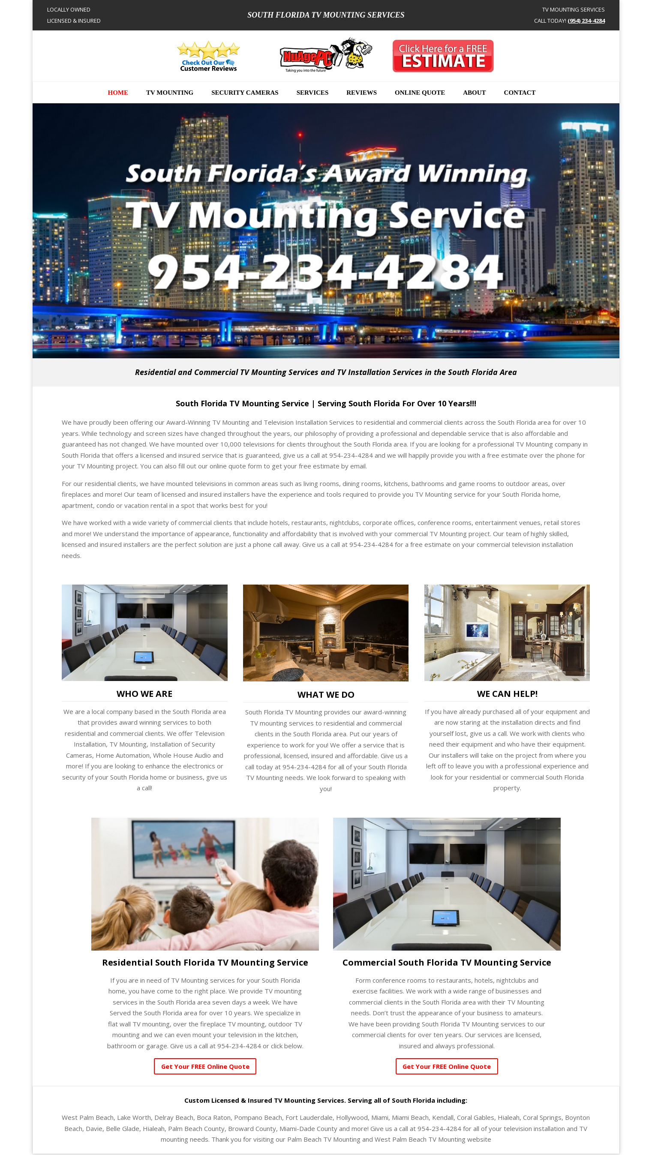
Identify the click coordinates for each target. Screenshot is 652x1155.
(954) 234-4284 (586, 20)
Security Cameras (245, 93)
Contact (520, 93)
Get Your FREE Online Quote (205, 1066)
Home (118, 93)
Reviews (361, 93)
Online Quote (420, 93)
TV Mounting (169, 93)
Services (313, 93)
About (474, 93)
